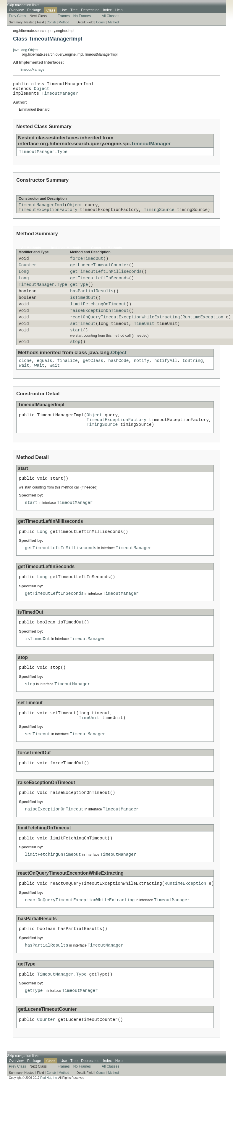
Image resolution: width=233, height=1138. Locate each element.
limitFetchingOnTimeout (98, 317)
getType (79, 295)
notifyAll (165, 379)
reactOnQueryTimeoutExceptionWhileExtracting (125, 332)
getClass (93, 379)
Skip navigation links (23, 5)
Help (119, 10)
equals (44, 379)
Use (64, 10)
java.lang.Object (25, 50)
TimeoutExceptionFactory (48, 215)
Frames (64, 16)
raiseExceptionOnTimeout (99, 324)
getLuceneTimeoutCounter (99, 272)
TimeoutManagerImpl (41, 210)
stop (75, 359)
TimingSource (159, 215)
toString (192, 379)
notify (141, 379)
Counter (27, 272)
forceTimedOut (86, 265)
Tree (73, 10)
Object (41, 91)
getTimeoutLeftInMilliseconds (106, 280)
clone (25, 379)
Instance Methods (66, 254)
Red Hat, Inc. (48, 1127)
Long (24, 280)
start (76, 346)
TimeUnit (144, 339)
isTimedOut (83, 309)
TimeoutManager (32, 69)
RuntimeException (202, 332)
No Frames (82, 16)
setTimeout (83, 339)
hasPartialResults (92, 302)
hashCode (118, 379)
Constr (51, 22)
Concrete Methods (106, 254)
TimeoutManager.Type (43, 156)
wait (24, 384)
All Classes (110, 16)
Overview (16, 10)
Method (64, 22)
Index (107, 10)
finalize (67, 379)
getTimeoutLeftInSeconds (99, 287)
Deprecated (90, 10)
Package (34, 10)
